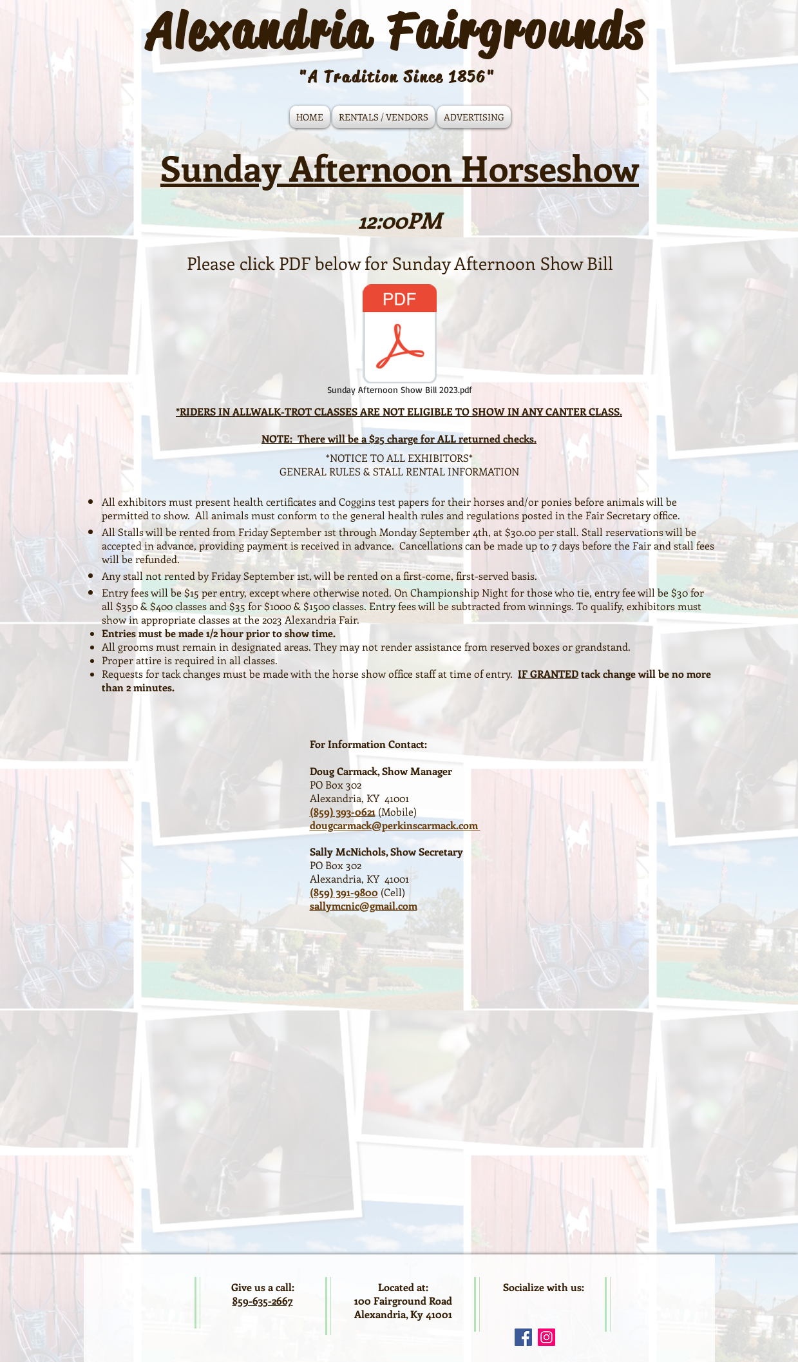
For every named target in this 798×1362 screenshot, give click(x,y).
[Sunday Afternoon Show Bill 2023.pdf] (399, 341)
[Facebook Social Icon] (523, 1337)
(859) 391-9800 (344, 892)
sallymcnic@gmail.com (363, 905)
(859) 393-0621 (342, 811)
